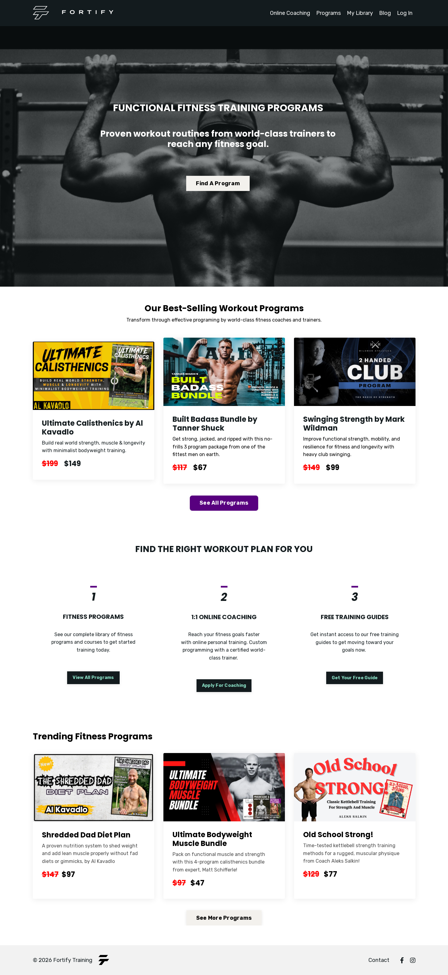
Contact (378, 960)
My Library (359, 13)
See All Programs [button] (224, 502)
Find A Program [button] (218, 183)
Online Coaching (289, 13)
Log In (404, 13)
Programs (328, 13)
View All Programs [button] (93, 677)
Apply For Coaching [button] (224, 685)
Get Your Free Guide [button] (355, 677)
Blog (385, 13)
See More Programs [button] (224, 917)
